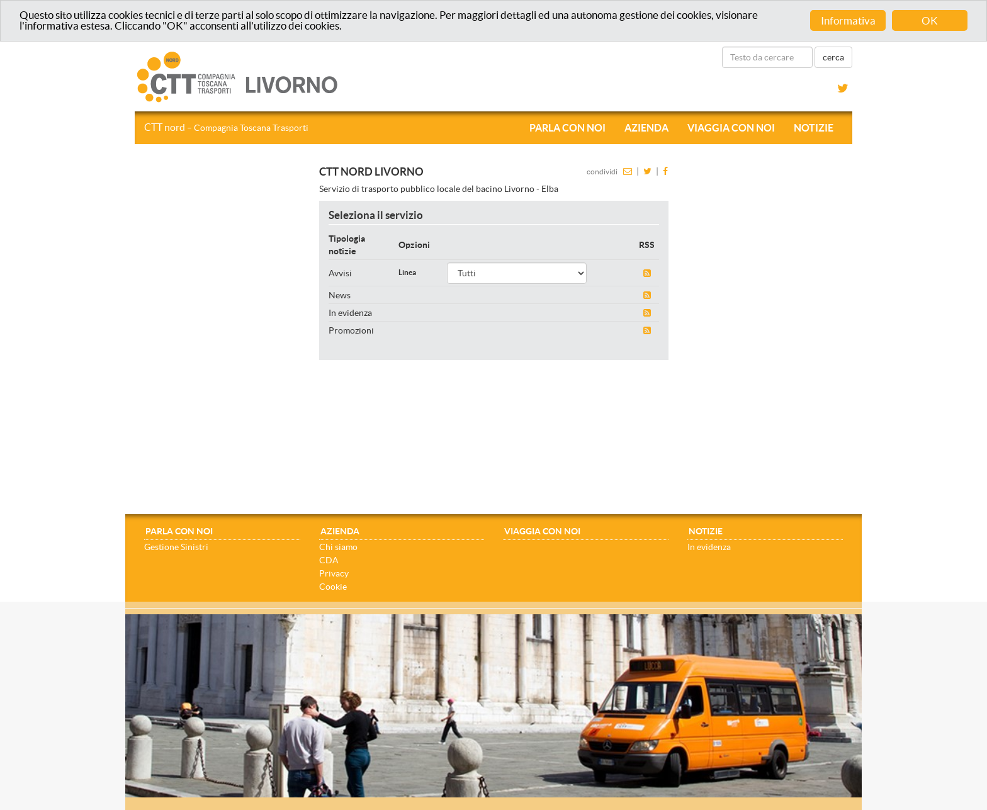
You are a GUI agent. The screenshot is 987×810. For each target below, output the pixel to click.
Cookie (333, 587)
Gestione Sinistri (176, 547)
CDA (329, 560)
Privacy (334, 573)
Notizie (813, 127)
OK (930, 20)
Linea (407, 272)
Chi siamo (338, 547)
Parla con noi (567, 127)
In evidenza (709, 547)
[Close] (858, 620)
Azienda (646, 127)
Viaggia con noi (731, 127)
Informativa (848, 20)
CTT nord (226, 127)
